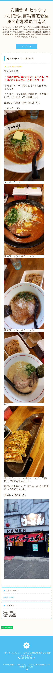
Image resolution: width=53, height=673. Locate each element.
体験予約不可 (8, 597)
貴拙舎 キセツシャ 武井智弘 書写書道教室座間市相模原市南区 (27, 16)
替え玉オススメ (12, 71)
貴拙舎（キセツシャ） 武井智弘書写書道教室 (27, 665)
